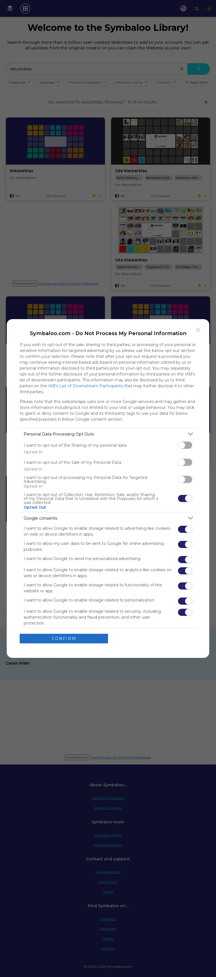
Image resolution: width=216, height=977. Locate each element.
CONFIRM (64, 638)
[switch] (185, 445)
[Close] (198, 330)
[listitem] (108, 434)
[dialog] (108, 488)
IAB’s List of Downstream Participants (85, 385)
